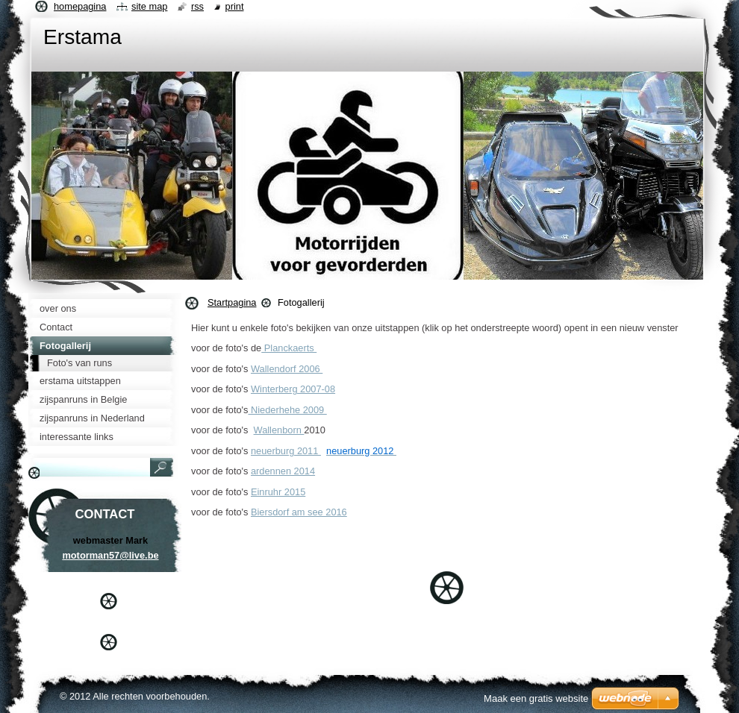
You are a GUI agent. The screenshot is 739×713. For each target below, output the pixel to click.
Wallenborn (279, 430)
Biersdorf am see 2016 (299, 512)
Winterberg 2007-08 (293, 389)
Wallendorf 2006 (286, 368)
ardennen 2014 (283, 471)
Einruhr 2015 (278, 491)
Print (234, 6)
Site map (149, 6)
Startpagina (232, 302)
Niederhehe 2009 (287, 409)
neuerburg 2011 (286, 450)
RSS (197, 6)
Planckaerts (289, 348)
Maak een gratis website (536, 698)
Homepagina (80, 6)
